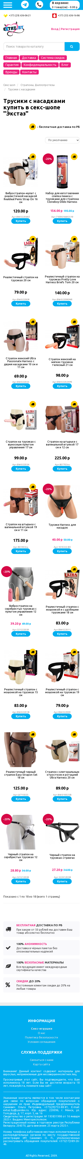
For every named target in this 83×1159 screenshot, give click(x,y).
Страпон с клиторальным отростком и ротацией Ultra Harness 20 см (62, 774)
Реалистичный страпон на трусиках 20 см (20, 278)
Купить (21, 221)
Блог (65, 65)
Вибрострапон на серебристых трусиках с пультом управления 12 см (21, 610)
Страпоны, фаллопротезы (38, 85)
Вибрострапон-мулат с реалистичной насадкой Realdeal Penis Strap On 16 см (21, 197)
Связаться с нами (41, 1059)
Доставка (29, 58)
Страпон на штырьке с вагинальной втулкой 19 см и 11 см (21, 527)
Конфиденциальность (40, 65)
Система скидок (53, 58)
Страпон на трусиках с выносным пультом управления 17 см (21, 444)
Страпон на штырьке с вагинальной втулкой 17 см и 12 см (62, 444)
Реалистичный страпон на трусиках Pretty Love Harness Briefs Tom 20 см (62, 279)
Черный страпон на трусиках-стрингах (62, 856)
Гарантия (12, 65)
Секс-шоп (9, 85)
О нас (41, 1032)
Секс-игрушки (41, 1028)
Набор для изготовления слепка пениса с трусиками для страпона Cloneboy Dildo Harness (62, 197)
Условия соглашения (41, 1041)
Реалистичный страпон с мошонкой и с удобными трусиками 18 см (62, 609)
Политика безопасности (41, 1037)
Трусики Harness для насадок (62, 526)
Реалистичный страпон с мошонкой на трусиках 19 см (62, 692)
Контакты (29, 72)
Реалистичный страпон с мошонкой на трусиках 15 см (21, 692)
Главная (11, 58)
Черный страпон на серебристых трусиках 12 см (20, 857)
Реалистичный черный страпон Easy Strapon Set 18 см (20, 774)
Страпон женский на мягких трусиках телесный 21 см (62, 362)
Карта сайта (41, 1064)
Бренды (11, 72)
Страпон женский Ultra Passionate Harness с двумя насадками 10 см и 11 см (21, 363)
